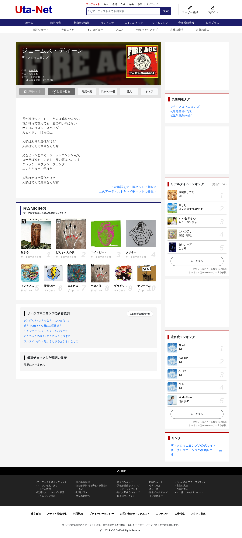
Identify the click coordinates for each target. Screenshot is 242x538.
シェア (149, 91)
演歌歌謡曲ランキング (128, 485)
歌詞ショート (41, 29)
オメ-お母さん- (187, 218)
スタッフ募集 (198, 513)
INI (180, 349)
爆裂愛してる (186, 192)
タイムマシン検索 (46, 495)
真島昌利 (33, 70)
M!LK (181, 196)
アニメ (120, 29)
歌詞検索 (55, 22)
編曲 (131, 4)
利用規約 (78, 513)
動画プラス (212, 22)
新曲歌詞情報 (82, 22)
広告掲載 (180, 513)
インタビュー (95, 29)
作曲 (123, 4)
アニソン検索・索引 (47, 485)
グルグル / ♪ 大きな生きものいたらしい (47, 320)
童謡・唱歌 (185, 235)
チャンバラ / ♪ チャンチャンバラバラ (46, 330)
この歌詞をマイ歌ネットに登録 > (133, 187)
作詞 (114, 4)
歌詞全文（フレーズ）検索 (50, 492)
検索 (166, 11)
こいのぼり (185, 231)
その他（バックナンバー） (190, 492)
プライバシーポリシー (101, 513)
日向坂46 (183, 401)
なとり (182, 248)
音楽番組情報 (186, 22)
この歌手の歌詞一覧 (140, 314)
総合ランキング (125, 482)
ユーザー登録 (190, 12)
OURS (182, 371)
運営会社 (36, 513)
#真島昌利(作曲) (181, 115)
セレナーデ (185, 244)
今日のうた (67, 29)
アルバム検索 (44, 489)
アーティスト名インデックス (52, 482)
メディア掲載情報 (57, 513)
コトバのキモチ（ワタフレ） (191, 482)
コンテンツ (162, 513)
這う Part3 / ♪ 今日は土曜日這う (43, 325)
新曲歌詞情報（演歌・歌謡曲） (92, 485)
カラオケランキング (127, 489)
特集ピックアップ (146, 29)
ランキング (107, 22)
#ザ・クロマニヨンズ (185, 106)
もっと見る (197, 261)
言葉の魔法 (176, 29)
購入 (129, 91)
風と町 (182, 205)
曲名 (106, 4)
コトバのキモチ (134, 22)
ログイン (212, 12)
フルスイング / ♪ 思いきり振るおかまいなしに (51, 341)
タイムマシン (160, 22)
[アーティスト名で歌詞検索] (123, 11)
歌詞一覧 (87, 91)
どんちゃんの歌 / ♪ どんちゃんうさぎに (47, 336)
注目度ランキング (126, 495)
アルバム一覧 (108, 91)
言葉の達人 (202, 29)
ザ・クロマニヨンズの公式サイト (193, 445)
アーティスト (93, 4)
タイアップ (152, 4)
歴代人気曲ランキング (128, 492)
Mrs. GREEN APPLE (190, 209)
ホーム (29, 22)
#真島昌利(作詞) (181, 111)
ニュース (153, 489)
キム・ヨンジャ (187, 222)
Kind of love (185, 397)
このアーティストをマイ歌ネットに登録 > (127, 191)
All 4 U (182, 345)
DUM (181, 384)
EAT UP (183, 358)
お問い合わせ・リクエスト (135, 513)
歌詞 (140, 4)
